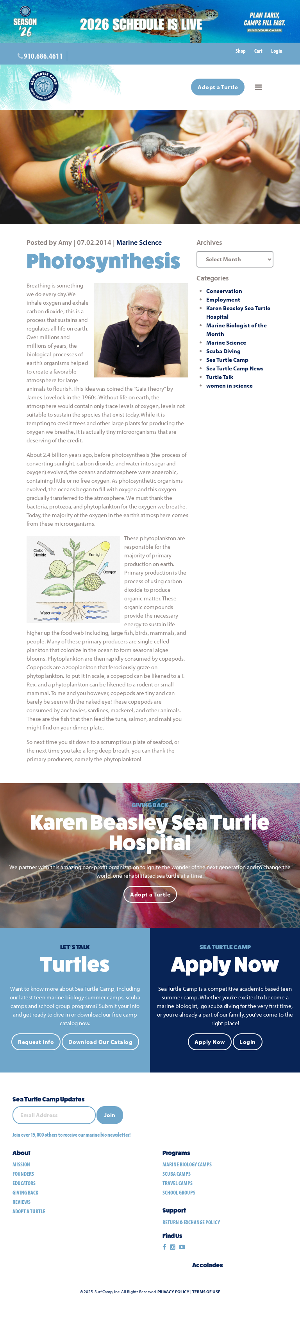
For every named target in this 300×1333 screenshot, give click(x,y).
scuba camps (176, 1173)
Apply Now (210, 1042)
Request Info (36, 1042)
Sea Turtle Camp (227, 359)
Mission (21, 1164)
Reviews (21, 1201)
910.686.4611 (43, 56)
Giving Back (25, 1192)
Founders (23, 1173)
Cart (258, 50)
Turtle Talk (219, 377)
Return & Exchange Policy (191, 1222)
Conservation (224, 291)
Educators (24, 1183)
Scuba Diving (223, 351)
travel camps (177, 1183)
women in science (229, 385)
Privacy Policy (173, 1291)
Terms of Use (206, 1291)
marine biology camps (187, 1164)
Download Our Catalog (100, 1042)
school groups (178, 1192)
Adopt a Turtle (218, 87)
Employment (223, 299)
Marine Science (139, 242)
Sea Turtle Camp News (235, 368)
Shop (241, 50)
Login (276, 50)
